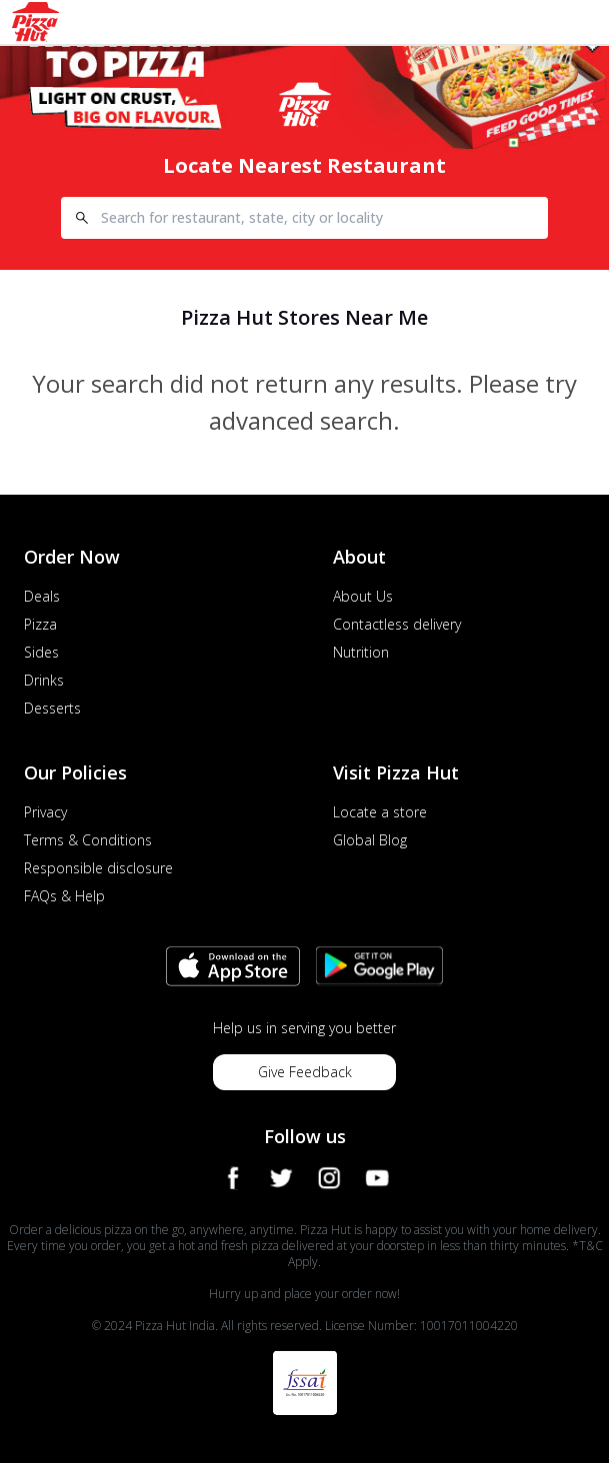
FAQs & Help (64, 895)
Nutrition (361, 652)
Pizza (40, 624)
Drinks (44, 680)
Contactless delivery (397, 624)
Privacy (45, 811)
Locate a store (380, 811)
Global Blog (370, 839)
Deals (42, 596)
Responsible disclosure (98, 867)
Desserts (52, 708)
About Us (363, 596)
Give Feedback (305, 1071)
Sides (41, 652)
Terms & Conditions (88, 839)
